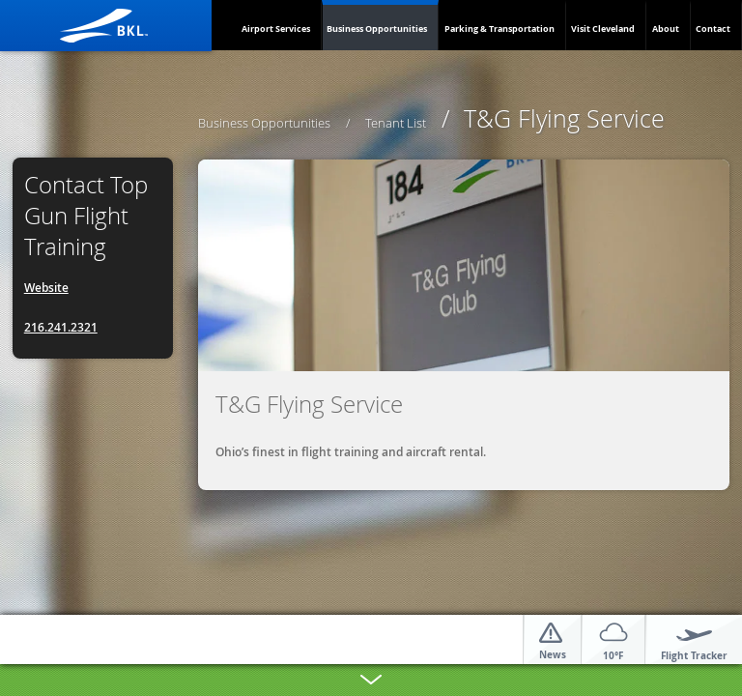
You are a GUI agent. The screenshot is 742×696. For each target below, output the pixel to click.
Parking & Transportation (499, 28)
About (665, 28)
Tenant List (395, 122)
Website (46, 287)
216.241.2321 (61, 327)
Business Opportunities (377, 28)
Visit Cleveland (603, 28)
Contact (713, 28)
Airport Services (276, 28)
